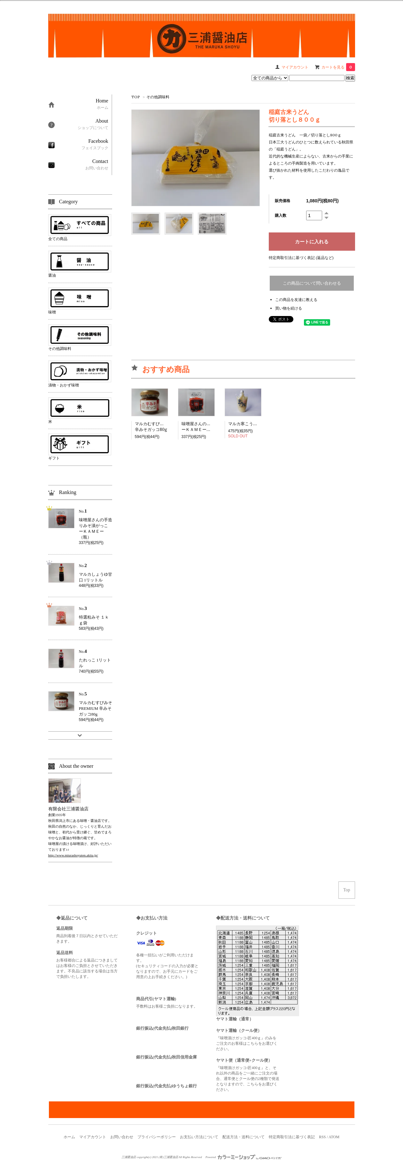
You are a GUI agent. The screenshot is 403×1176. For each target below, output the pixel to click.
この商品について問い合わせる (312, 283)
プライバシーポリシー (156, 1137)
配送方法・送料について (243, 1137)
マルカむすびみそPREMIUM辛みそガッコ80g (162, 426)
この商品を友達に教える (296, 299)
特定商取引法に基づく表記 (292, 1137)
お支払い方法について (199, 1137)
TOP (135, 96)
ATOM (334, 1137)
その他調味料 (157, 96)
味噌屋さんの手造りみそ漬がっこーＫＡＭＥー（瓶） (213, 426)
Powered (243, 1157)
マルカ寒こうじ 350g (249, 423)
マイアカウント (92, 1137)
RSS (322, 1137)
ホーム (69, 1137)
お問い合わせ (121, 1137)
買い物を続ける (288, 308)
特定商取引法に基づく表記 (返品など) (301, 257)
